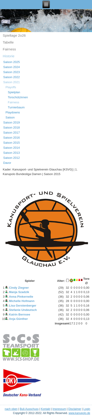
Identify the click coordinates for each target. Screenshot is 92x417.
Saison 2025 (11, 62)
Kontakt (45, 409)
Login (87, 409)
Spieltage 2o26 (14, 35)
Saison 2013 (11, 152)
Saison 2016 (11, 137)
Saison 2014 (11, 147)
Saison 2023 (11, 72)
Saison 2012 (11, 157)
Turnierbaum (16, 107)
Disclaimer (74, 409)
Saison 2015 (11, 142)
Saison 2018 (11, 127)
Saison (10, 117)
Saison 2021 (11, 82)
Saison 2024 (11, 67)
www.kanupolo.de (79, 413)
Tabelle (8, 42)
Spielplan (14, 92)
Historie (8, 56)
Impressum (59, 409)
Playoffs (11, 87)
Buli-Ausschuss (29, 409)
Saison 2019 (11, 122)
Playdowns (13, 112)
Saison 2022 (11, 77)
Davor (7, 163)
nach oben (11, 409)
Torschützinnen (18, 97)
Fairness (9, 49)
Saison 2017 (11, 132)
